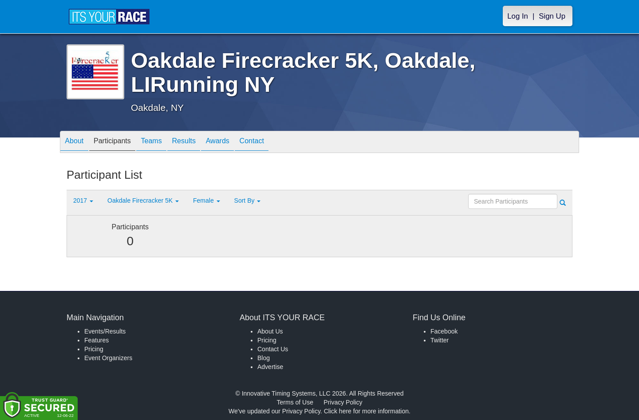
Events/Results (105, 331)
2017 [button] (83, 200)
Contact (281, 142)
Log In (517, 16)
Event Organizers (108, 357)
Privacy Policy (342, 402)
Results (202, 142)
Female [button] (206, 200)
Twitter (439, 340)
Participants (120, 142)
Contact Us (272, 349)
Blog (263, 357)
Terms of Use (295, 402)
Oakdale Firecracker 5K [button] (143, 200)
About (77, 142)
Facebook (444, 331)
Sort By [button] (247, 200)
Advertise (270, 366)
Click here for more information (366, 411)
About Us (270, 331)
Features (96, 340)
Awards (241, 142)
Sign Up (552, 16)
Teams (165, 142)
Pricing (93, 349)
